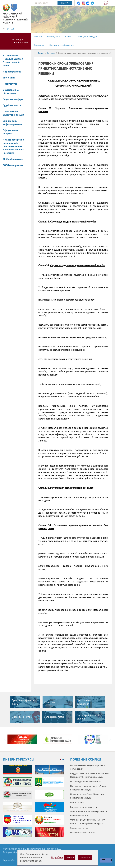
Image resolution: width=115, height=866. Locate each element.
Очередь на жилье (22, 717)
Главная (41, 53)
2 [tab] (63, 759)
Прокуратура (11, 84)
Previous (5, 739)
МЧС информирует (13, 159)
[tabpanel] (33, 802)
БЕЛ (12, 29)
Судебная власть (12, 105)
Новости (38, 37)
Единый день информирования (12, 123)
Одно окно (39, 45)
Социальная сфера (14, 99)
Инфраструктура (13, 72)
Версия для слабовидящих (20, 41)
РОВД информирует (14, 165)
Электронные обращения (61, 45)
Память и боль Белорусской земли (13, 113)
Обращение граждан (87, 37)
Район (68, 37)
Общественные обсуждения (11, 92)
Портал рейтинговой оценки (88, 717)
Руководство (53, 37)
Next (109, 739)
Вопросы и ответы (54, 717)
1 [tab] (60, 759)
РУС (4, 29)
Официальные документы (10, 132)
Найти (64, 3)
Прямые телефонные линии (23, 702)
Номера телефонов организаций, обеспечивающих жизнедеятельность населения (14, 146)
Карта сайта (106, 3)
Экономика (10, 78)
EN (8, 29)
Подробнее (57, 857)
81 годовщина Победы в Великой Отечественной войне (13, 61)
